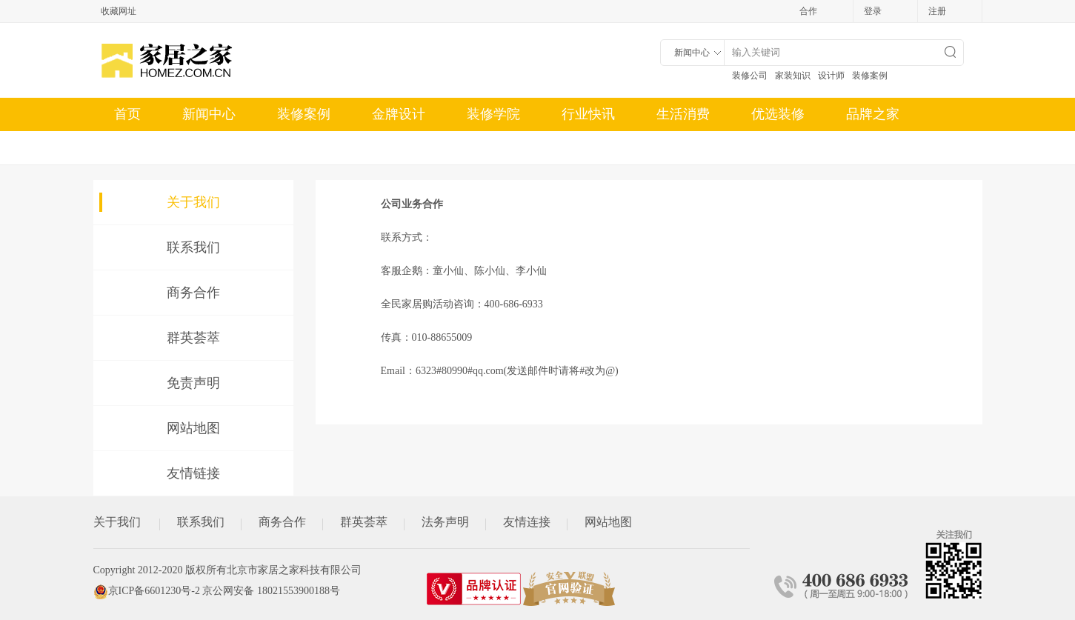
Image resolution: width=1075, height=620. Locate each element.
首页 (127, 114)
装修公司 (750, 75)
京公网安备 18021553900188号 (271, 590)
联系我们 (193, 247)
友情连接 (526, 522)
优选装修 (778, 114)
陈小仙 (489, 270)
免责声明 (193, 383)
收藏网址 (118, 11)
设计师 (831, 75)
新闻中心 (209, 114)
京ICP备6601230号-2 (154, 590)
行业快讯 (588, 114)
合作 (808, 11)
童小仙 (448, 270)
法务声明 (445, 522)
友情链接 (193, 473)
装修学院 (493, 114)
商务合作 (193, 292)
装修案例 (870, 75)
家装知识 (793, 75)
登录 (873, 11)
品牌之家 (872, 114)
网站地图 (193, 428)
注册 (937, 11)
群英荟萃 (193, 337)
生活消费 (683, 114)
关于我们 (193, 202)
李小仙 (531, 270)
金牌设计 (398, 114)
